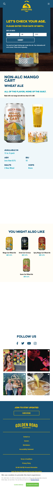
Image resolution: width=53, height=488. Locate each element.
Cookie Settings (18, 485)
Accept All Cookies (32, 485)
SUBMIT (20, 40)
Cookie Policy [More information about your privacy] (35, 480)
